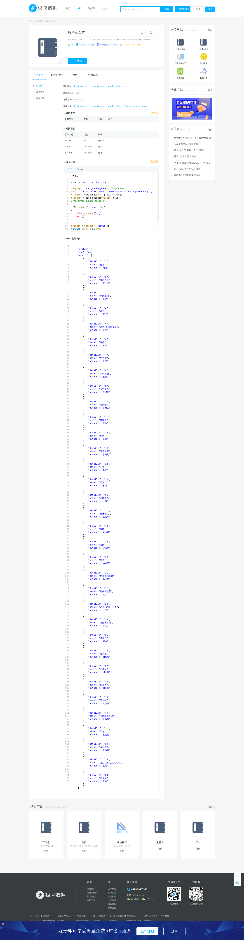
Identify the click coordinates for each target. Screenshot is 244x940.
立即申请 (77, 60)
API (79, 8)
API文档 (39, 74)
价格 (75, 74)
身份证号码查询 (82, 920)
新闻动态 (91, 896)
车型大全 (165, 916)
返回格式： (68, 93)
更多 (210, 30)
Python (80, 169)
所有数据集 (92, 892)
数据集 (91, 8)
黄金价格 (114, 920)
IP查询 (61, 920)
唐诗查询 (40, 98)
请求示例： (68, 106)
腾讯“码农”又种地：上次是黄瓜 (189, 150)
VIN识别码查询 (150, 916)
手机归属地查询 (48, 920)
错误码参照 (57, 74)
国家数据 (148, 920)
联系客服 (135, 899)
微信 (237, 882)
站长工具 (91, 900)
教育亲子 (39, 21)
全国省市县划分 (134, 920)
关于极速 (112, 889)
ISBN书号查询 (98, 916)
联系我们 (112, 892)
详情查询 (40, 92)
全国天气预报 (64, 916)
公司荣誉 (112, 900)
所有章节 (40, 86)
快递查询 (45, 916)
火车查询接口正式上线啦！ (187, 144)
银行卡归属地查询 (118, 916)
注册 (210, 9)
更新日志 (93, 74)
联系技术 (150, 899)
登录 (198, 9)
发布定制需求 (183, 9)
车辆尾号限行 (81, 916)
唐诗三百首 (50, 21)
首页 (68, 8)
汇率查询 (96, 920)
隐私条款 (112, 908)
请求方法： (68, 99)
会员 (104, 8)
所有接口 (91, 889)
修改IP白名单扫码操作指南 (187, 175)
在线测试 (154, 113)
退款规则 (112, 904)
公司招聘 (112, 896)
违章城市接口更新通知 (185, 156)
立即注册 (147, 931)
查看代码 (154, 162)
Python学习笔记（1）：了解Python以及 (192, 138)
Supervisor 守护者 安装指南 (187, 169)
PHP (70, 169)
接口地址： (68, 86)
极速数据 (44, 8)
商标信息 (131, 916)
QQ (237, 875)
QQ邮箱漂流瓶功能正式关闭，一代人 (192, 163)
